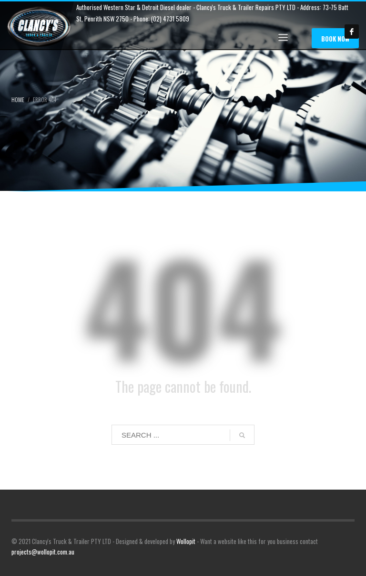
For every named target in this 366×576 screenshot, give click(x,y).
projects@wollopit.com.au (42, 551)
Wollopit (185, 541)
